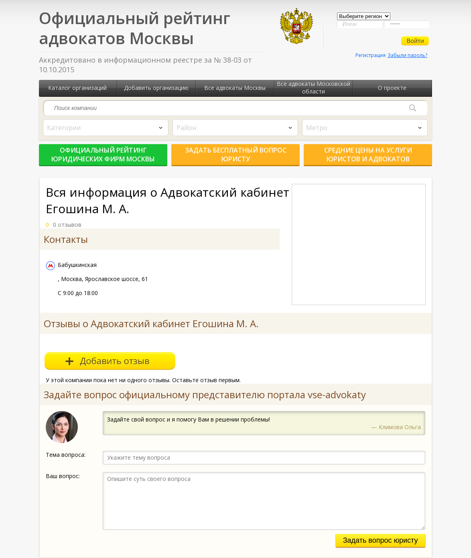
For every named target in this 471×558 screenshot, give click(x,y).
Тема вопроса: (65, 454)
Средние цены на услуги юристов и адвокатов (368, 154)
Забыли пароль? (407, 55)
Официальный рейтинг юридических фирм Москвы (103, 154)
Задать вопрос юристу (380, 540)
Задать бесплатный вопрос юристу (235, 154)
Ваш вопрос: (63, 476)
